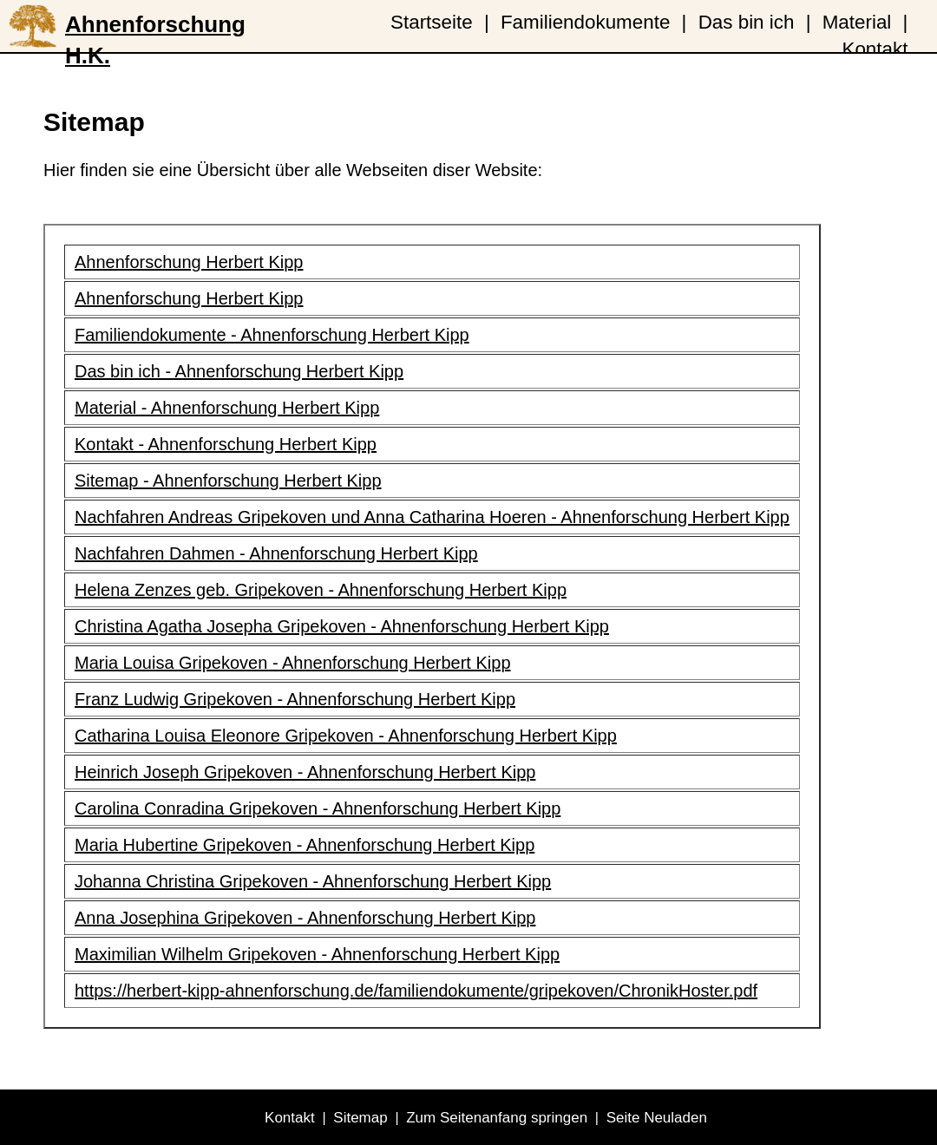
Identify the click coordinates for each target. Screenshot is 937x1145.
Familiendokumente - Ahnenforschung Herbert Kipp (272, 334)
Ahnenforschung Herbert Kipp (189, 262)
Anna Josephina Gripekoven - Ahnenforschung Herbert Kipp (305, 917)
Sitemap (360, 1117)
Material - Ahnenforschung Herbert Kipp (227, 407)
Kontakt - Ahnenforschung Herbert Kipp (226, 444)
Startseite (431, 22)
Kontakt (875, 49)
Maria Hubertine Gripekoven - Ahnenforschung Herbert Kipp (304, 844)
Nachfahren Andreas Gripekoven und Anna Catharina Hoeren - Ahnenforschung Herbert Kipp (432, 517)
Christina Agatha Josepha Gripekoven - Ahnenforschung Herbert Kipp (342, 626)
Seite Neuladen (656, 1117)
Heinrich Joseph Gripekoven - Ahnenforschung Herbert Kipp (305, 772)
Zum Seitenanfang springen (496, 1117)
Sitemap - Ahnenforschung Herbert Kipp (228, 480)
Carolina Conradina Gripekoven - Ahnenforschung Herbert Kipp (317, 808)
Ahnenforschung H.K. (155, 31)
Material (857, 22)
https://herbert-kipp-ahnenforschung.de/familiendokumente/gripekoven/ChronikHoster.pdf (416, 990)
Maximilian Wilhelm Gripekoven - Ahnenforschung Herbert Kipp (317, 954)
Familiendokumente (585, 22)
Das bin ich (746, 22)
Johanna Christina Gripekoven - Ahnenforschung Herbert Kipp (313, 881)
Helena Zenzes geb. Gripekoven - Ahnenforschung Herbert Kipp (321, 589)
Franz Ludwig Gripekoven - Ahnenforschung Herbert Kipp (295, 699)
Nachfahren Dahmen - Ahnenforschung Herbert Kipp (276, 553)
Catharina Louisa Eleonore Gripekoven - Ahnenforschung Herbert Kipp (346, 735)
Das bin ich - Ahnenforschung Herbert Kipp (239, 371)
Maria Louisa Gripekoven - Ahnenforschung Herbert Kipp (293, 662)
